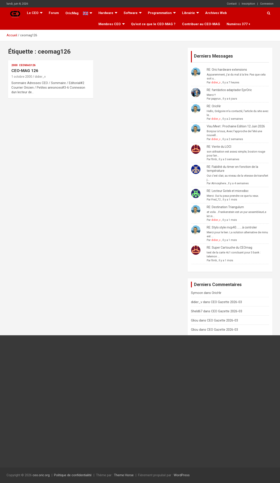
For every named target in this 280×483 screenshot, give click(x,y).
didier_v (40, 76)
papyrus (216, 98)
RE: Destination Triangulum (225, 207)
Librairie (188, 13)
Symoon (197, 293)
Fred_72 (216, 199)
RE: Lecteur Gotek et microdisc (227, 191)
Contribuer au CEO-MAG (201, 24)
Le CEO (32, 13)
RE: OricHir (214, 106)
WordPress (182, 475)
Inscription (248, 3)
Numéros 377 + (238, 24)
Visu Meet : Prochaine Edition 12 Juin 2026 (236, 126)
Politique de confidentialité (73, 475)
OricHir (216, 293)
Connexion (266, 3)
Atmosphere (218, 183)
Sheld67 (196, 311)
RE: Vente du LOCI (219, 146)
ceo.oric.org (41, 475)
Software (131, 13)
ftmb (214, 159)
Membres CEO (109, 24)
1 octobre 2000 (21, 76)
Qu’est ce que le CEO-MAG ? (153, 24)
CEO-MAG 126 (24, 70)
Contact (232, 3)
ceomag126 (27, 65)
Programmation (160, 13)
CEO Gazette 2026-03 (226, 302)
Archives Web (216, 13)
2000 (14, 65)
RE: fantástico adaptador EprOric (229, 90)
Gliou (194, 320)
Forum (54, 13)
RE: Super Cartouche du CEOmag (229, 247)
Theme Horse (124, 475)
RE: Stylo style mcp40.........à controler (232, 227)
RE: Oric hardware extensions (227, 69)
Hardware (105, 13)
